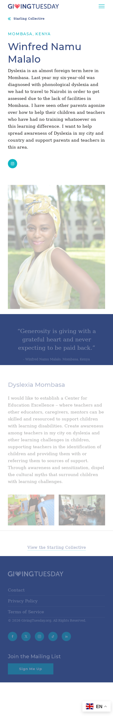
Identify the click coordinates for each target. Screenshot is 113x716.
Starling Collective (29, 18)
